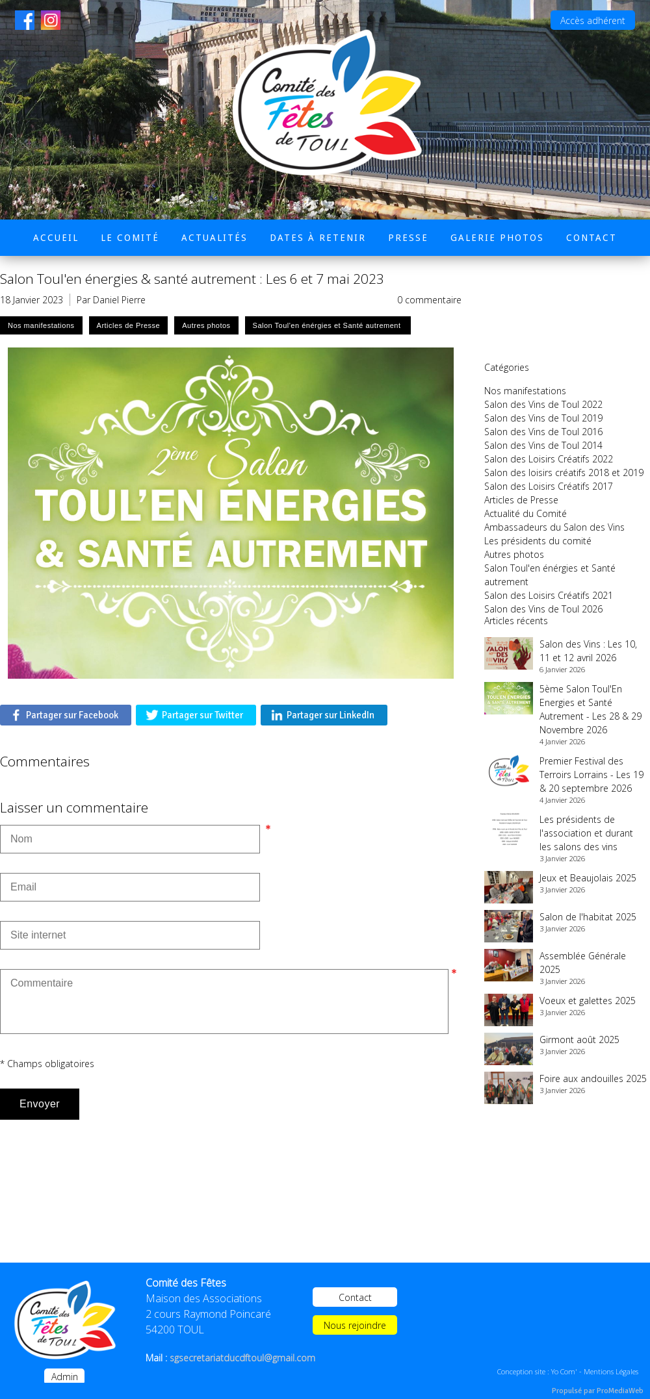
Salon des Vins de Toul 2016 (543, 431)
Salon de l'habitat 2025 (588, 917)
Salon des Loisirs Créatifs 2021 (548, 595)
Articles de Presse (521, 500)
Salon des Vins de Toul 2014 (543, 445)
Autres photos (514, 554)
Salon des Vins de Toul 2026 (543, 609)
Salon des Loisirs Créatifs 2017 (548, 486)
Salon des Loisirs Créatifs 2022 (548, 459)
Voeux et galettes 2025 (588, 1000)
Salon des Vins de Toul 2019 (543, 418)
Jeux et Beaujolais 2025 (588, 878)
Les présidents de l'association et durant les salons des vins (586, 833)
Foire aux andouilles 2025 (593, 1078)
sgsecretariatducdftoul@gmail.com (242, 1358)
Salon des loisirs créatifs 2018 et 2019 (564, 472)
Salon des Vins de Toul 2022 (543, 404)
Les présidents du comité (538, 541)
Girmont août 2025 (579, 1039)
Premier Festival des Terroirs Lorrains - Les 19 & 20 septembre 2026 (592, 774)
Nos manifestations (525, 390)
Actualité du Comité (525, 513)
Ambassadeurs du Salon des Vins (554, 527)
